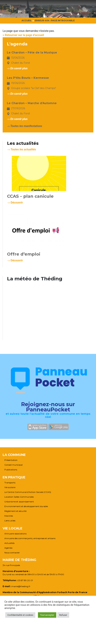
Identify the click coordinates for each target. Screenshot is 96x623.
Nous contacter (12, 553)
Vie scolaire (9, 487)
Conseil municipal (13, 465)
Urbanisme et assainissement (19, 502)
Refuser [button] (63, 615)
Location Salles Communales (19, 497)
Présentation (10, 460)
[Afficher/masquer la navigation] (8, 8)
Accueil (27, 20)
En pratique (14, 477)
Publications (10, 470)
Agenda (8, 548)
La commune (14, 455)
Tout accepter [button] (47, 615)
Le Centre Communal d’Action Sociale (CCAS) (27, 492)
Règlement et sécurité (15, 511)
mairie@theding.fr (20, 586)
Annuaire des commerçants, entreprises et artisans (29, 538)
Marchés (8, 516)
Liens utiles (9, 521)
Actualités (9, 543)
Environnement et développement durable (26, 506)
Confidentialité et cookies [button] (20, 615)
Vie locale (12, 528)
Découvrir (15, 202)
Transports (9, 483)
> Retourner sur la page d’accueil (23, 35)
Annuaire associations (15, 534)
